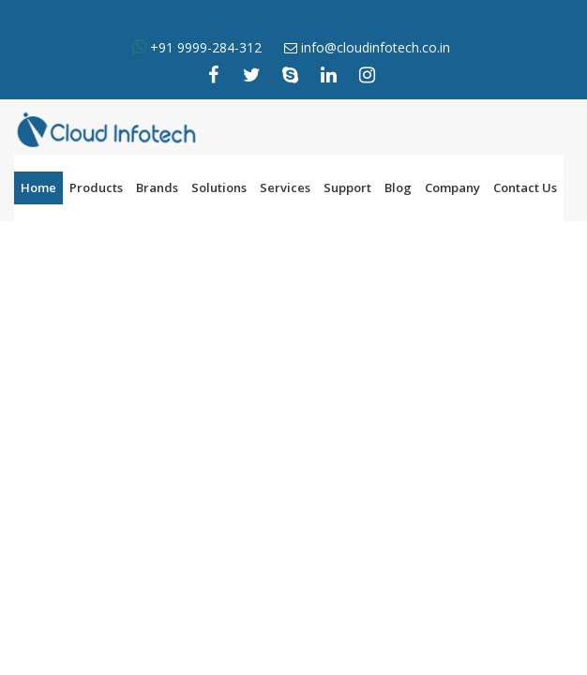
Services (285, 187)
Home (38, 187)
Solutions (219, 187)
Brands (157, 187)
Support (347, 187)
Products (96, 187)
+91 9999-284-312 (204, 47)
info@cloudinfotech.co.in (375, 47)
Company (452, 187)
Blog (398, 187)
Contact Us (525, 187)
